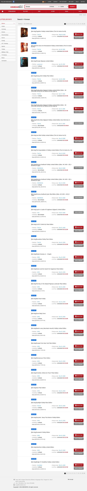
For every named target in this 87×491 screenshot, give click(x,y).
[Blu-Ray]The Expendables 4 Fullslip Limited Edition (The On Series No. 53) (51, 150)
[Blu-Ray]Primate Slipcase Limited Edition (42, 61)
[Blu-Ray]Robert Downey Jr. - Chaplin (41, 254)
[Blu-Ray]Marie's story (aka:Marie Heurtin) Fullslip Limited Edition (48, 328)
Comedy (4, 29)
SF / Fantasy (5, 43)
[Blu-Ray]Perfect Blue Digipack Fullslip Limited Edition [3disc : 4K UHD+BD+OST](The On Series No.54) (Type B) (48, 105)
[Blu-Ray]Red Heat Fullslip (38, 298)
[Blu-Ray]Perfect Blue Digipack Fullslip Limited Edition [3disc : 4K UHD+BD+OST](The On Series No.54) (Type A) (48, 91)
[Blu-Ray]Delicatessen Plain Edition (40, 358)
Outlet (66, 11)
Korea (80, 11)
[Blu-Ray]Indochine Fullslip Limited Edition (42, 447)
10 (82, 23)
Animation (4, 60)
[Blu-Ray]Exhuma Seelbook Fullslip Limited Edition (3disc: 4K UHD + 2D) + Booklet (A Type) (51, 165)
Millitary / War (5, 52)
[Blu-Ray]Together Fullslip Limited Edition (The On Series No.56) (48, 31)
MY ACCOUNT (63, 1)
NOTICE (83, 1)
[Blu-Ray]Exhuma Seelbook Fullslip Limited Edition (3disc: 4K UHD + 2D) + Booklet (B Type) (51, 180)
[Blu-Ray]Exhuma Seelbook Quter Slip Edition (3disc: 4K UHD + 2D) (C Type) (50, 194)
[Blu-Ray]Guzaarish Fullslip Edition (40, 432)
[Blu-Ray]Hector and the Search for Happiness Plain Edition (47, 269)
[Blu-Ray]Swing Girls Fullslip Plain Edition (42, 76)
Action (3, 26)
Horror (3, 37)
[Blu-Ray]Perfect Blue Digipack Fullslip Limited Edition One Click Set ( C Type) (50, 120)
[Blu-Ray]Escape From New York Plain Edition (43, 343)
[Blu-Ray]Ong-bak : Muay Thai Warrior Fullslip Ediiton (45, 417)
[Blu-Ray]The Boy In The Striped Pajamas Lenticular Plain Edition (48, 283)
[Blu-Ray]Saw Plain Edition (38, 387)
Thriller (3, 49)
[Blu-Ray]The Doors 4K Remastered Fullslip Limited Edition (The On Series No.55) (51, 46)
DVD (39, 11)
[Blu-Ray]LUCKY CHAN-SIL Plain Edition (42, 224)
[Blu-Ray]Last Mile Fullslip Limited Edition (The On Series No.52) (48, 135)
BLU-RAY (25, 11)
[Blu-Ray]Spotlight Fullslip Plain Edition (41, 402)
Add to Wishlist (78, 37)
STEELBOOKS (12, 11)
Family (3, 40)
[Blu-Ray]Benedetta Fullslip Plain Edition (42, 239)
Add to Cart (78, 34)
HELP (77, 1)
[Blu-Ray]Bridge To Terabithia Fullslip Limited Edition (45, 462)
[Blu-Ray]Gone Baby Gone (38, 313)
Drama (3, 32)
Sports (3, 46)
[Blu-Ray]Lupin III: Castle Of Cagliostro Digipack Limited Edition (48, 209)
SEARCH (72, 6)
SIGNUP (55, 1)
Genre (3, 23)
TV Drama (4, 55)
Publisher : (36, 34)
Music (3, 57)
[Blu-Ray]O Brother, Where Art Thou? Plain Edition (44, 373)
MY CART (71, 1)
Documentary (5, 35)
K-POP (53, 11)
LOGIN (49, 1)
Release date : (58, 34)
